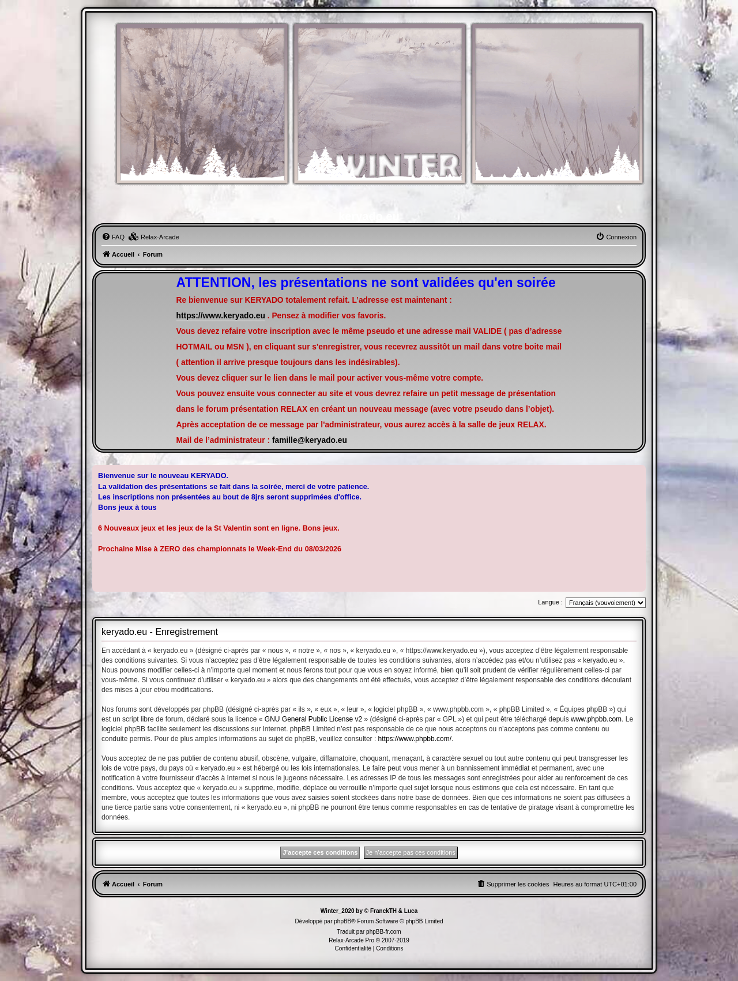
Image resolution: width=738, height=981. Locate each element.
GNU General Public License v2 (313, 719)
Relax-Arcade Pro (351, 940)
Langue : (550, 602)
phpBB (342, 921)
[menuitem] (113, 237)
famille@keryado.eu (309, 440)
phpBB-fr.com (383, 932)
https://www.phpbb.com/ (414, 739)
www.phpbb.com (596, 719)
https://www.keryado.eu (220, 315)
